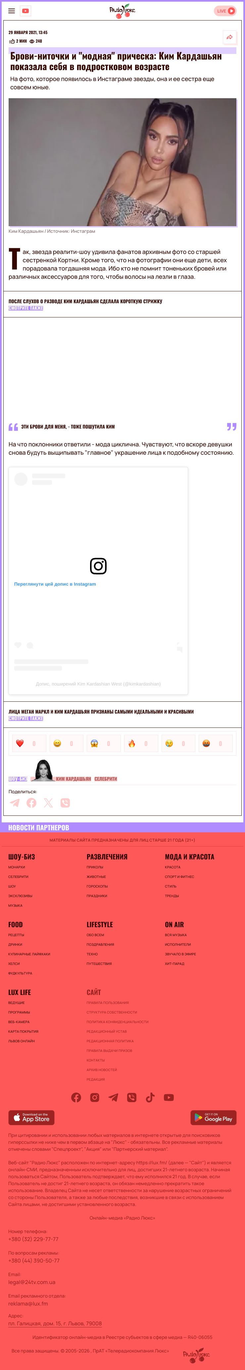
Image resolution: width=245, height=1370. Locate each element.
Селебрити (105, 779)
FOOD (15, 924)
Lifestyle (100, 924)
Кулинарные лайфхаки (29, 954)
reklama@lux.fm (28, 1303)
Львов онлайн (21, 1041)
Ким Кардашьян (73, 779)
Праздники (97, 895)
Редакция (96, 1079)
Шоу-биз (18, 779)
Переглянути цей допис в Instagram (55, 584)
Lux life (19, 992)
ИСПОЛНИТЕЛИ (178, 944)
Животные (96, 876)
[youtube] (169, 1097)
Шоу (12, 886)
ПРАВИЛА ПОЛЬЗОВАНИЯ (108, 1002)
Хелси (14, 963)
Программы (19, 1012)
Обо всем (95, 935)
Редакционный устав (107, 1031)
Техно (92, 954)
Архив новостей (102, 1069)
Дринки (15, 944)
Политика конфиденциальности (118, 1021)
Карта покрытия (23, 1031)
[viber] (65, 803)
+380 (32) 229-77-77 (33, 1239)
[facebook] (31, 803)
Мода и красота (189, 856)
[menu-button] (11, 11)
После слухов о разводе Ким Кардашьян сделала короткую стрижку (85, 301)
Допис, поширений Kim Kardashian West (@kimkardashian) (98, 683)
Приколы (95, 867)
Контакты (96, 1060)
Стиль (170, 886)
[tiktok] (150, 1097)
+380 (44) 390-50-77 (34, 1260)
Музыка (15, 905)
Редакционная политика (110, 1041)
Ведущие (16, 1002)
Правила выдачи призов (109, 1050)
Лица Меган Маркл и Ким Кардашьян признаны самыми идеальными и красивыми (101, 711)
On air (174, 924)
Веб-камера (18, 1021)
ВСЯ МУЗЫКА (176, 935)
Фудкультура (20, 973)
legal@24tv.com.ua (31, 1282)
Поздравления (100, 944)
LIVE (221, 11)
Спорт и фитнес (179, 876)
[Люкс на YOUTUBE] (25, 11)
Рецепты (16, 935)
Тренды (172, 895)
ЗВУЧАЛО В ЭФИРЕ (180, 954)
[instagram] (95, 1097)
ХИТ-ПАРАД (174, 963)
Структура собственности (112, 1012)
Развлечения (107, 856)
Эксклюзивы (20, 895)
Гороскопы (97, 886)
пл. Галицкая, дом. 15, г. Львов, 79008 (55, 1323)
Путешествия (99, 963)
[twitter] (48, 803)
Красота (172, 867)
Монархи (16, 867)
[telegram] (15, 803)
